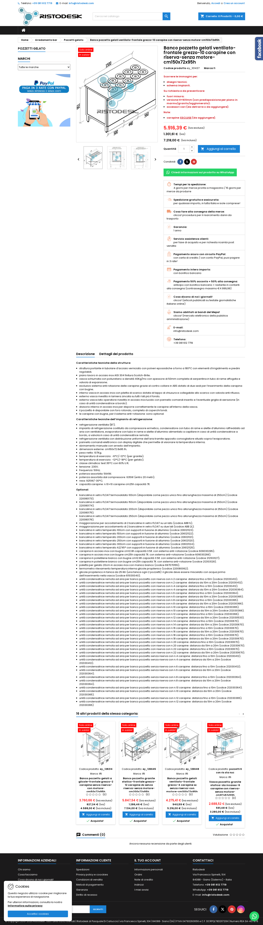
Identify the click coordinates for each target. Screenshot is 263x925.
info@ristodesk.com (81, 3)
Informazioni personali (148, 869)
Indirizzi (139, 885)
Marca (208, 68)
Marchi (24, 58)
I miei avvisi (141, 890)
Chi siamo (24, 869)
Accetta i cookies (38, 914)
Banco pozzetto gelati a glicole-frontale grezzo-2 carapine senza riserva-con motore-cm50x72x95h (95, 784)
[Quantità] (184, 149)
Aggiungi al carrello (218, 149)
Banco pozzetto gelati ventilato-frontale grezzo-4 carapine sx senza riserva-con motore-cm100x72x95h (182, 784)
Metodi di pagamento (90, 885)
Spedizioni (82, 869)
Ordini (138, 874)
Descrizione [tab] (85, 354)
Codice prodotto (175, 68)
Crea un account (234, 3)
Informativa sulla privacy (25, 906)
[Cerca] (131, 16)
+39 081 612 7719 (42, 3)
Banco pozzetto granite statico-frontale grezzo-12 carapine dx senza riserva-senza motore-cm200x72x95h (139, 784)
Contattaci (203, 860)
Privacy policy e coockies (92, 874)
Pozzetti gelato (31, 48)
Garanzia (82, 890)
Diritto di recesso (86, 895)
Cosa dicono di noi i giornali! (36, 879)
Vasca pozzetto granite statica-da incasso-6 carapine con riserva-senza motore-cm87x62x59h (225, 788)
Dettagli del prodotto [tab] (116, 354)
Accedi (215, 3)
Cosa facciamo (27, 874)
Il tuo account (147, 860)
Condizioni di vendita (89, 879)
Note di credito (143, 879)
